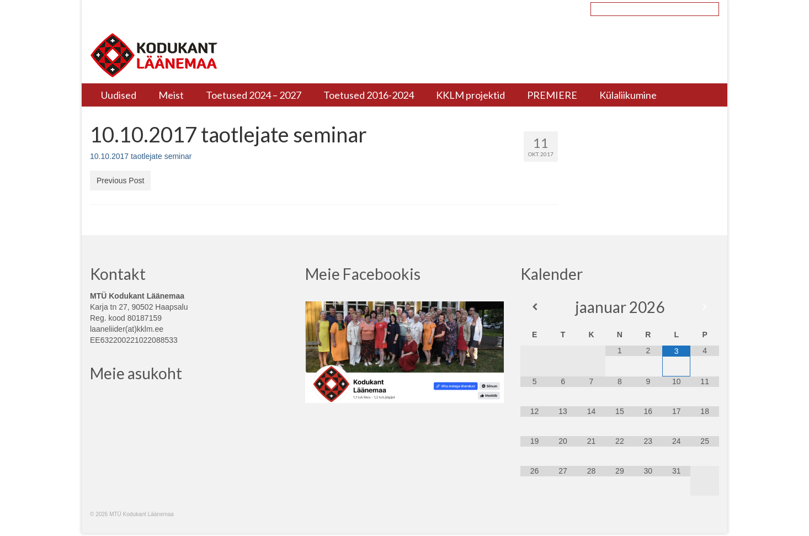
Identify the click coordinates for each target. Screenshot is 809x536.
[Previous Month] (534, 306)
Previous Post (120, 180)
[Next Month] (704, 306)
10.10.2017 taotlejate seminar (140, 156)
